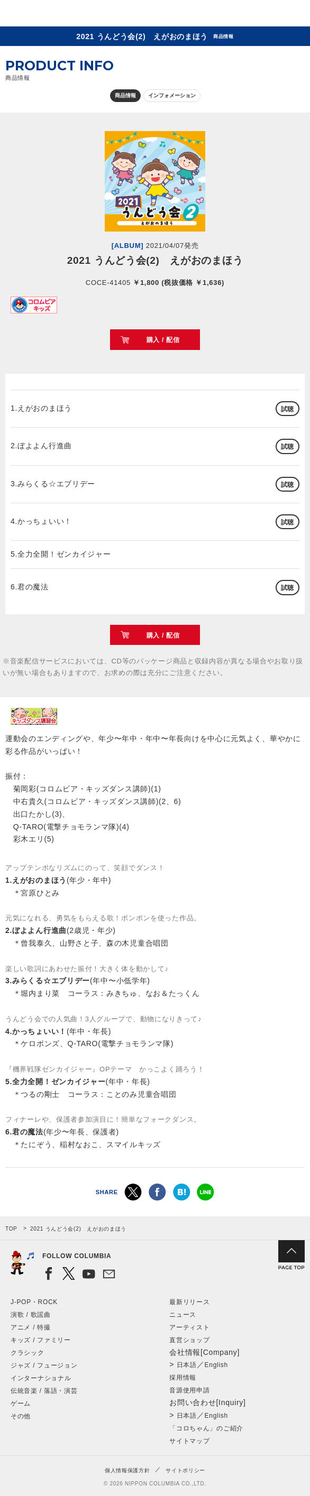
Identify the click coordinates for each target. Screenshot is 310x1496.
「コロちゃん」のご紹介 (206, 1428)
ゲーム (21, 1403)
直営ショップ (189, 1340)
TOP (11, 1229)
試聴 (287, 409)
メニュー (293, 15)
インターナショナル (41, 1378)
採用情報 (182, 1377)
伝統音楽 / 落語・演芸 (44, 1391)
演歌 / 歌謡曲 (31, 1314)
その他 (21, 1416)
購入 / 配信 (163, 340)
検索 (265, 15)
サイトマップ (189, 1441)
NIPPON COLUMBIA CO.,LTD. (58, 14)
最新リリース (189, 1302)
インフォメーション (172, 95)
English (216, 1365)
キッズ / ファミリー (41, 1340)
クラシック (27, 1352)
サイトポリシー (185, 1470)
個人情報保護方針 (127, 1470)
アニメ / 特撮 (31, 1327)
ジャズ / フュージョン (44, 1365)
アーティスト (189, 1327)
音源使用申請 (189, 1390)
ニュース (182, 1314)
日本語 (187, 1365)
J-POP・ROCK (34, 1302)
